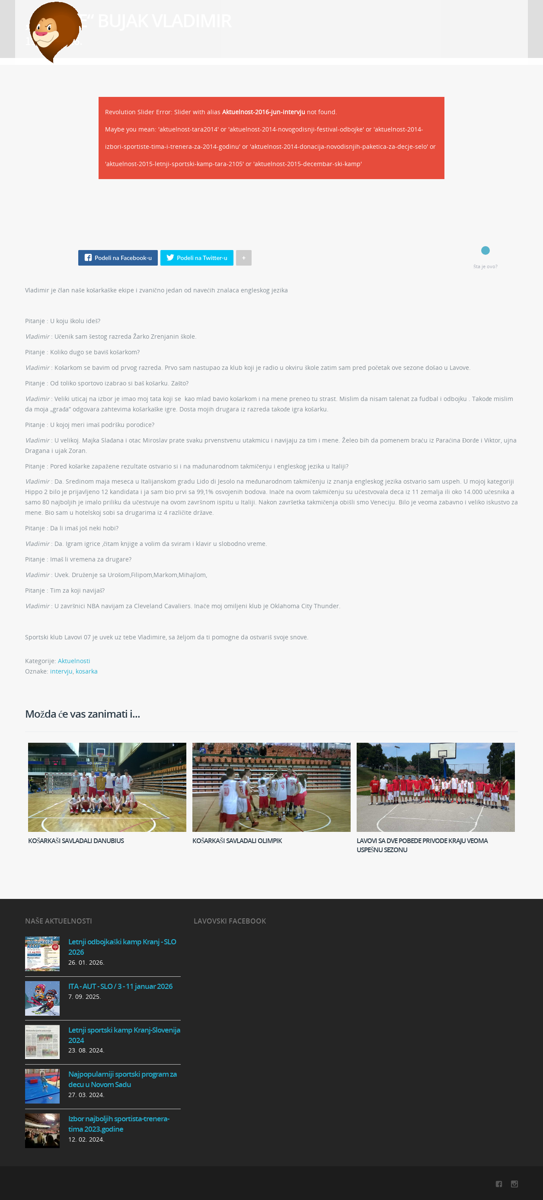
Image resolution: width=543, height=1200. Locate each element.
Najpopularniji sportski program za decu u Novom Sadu (122, 1079)
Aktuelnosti (74, 661)
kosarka (87, 671)
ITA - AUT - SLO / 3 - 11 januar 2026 (120, 986)
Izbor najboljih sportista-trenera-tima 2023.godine (118, 1123)
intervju (61, 671)
